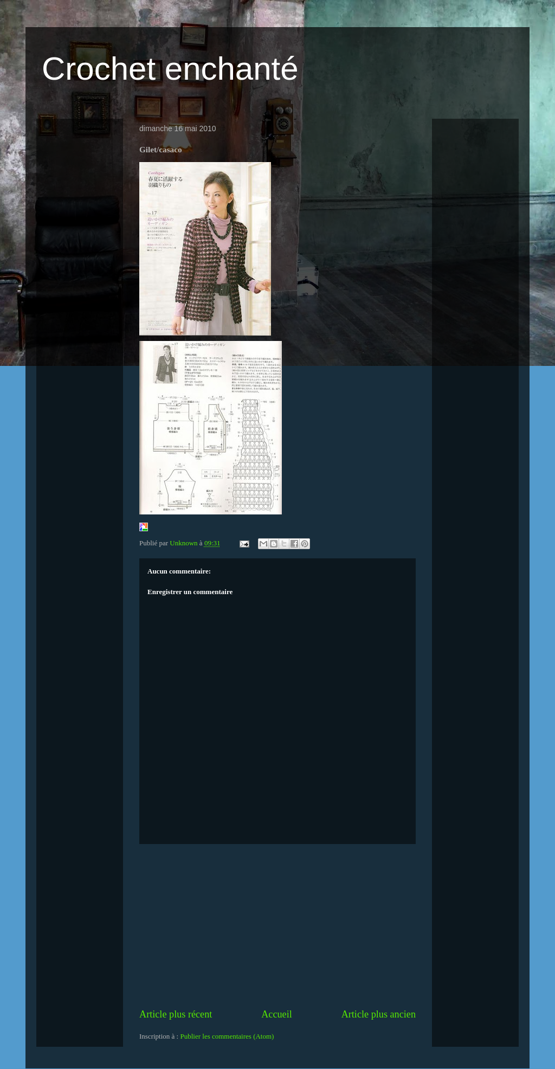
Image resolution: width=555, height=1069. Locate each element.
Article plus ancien (378, 1014)
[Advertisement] (277, 926)
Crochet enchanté (170, 68)
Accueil (276, 1014)
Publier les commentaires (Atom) (227, 1036)
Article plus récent (175, 1014)
